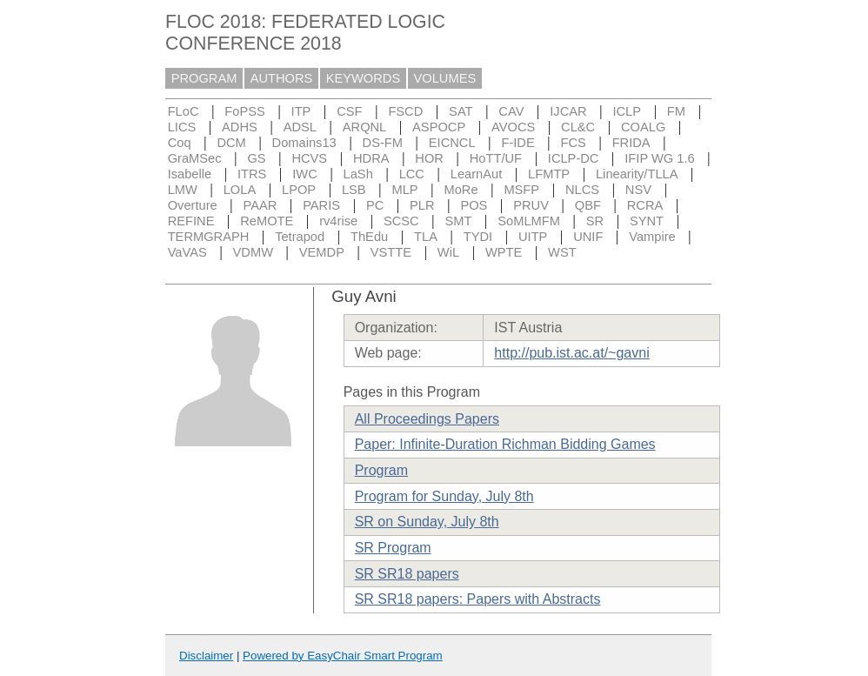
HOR (429, 158)
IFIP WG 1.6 (659, 158)
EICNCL (452, 143)
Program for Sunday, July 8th (444, 496)
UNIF (588, 237)
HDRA (371, 158)
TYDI (478, 237)
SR (595, 221)
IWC (304, 174)
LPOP (299, 190)
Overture (192, 205)
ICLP (626, 111)
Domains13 (304, 143)
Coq (179, 143)
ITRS (251, 174)
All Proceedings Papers (427, 419)
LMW (182, 190)
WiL (448, 252)
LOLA (240, 190)
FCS (572, 143)
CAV (511, 111)
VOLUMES (445, 78)
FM (676, 111)
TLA (425, 237)
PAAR (260, 205)
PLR (422, 205)
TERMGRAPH (209, 237)
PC (375, 205)
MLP (404, 190)
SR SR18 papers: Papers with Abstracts (478, 599)
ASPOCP (438, 127)
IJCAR (568, 111)
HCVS (309, 158)
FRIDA (631, 143)
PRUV (531, 205)
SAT (460, 111)
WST (562, 252)
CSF (349, 111)
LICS (182, 127)
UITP (532, 237)
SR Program (393, 547)
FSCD (405, 111)
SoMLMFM (528, 221)
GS (256, 158)
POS (473, 205)
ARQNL (365, 127)
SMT (458, 221)
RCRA (645, 205)
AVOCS (513, 127)
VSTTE (391, 252)
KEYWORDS (363, 78)
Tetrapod (299, 237)
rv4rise (338, 221)
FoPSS (244, 111)
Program (381, 470)
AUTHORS (281, 78)
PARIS (321, 205)
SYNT (647, 221)
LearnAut (476, 174)
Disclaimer (206, 655)
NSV (638, 190)
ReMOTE (266, 221)
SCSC (401, 221)
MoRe (460, 190)
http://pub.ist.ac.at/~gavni (571, 352)
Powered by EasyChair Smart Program (343, 655)
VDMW (253, 252)
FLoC (183, 111)
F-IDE (517, 143)
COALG (643, 127)
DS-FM (383, 143)
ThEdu (369, 237)
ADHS (239, 127)
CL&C (578, 127)
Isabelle (190, 174)
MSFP (521, 190)
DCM (231, 143)
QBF (588, 205)
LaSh (358, 174)
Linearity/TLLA (637, 174)
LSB (354, 190)
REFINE (191, 221)
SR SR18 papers (407, 573)
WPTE (503, 252)
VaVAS (187, 252)
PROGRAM (204, 78)
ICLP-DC (573, 158)
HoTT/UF (496, 158)
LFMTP (549, 174)
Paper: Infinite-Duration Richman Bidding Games (505, 444)
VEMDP (321, 252)
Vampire (652, 237)
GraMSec (195, 158)
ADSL (300, 127)
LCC (411, 174)
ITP (301, 111)
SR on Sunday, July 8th (427, 521)
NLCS (582, 190)
